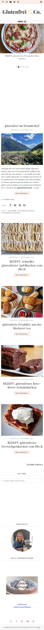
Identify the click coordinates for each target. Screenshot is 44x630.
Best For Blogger (36, 627)
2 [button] (18, 67)
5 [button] (25, 67)
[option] (22, 42)
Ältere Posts (33, 465)
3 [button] (21, 67)
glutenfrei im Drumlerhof (22, 126)
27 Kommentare (7, 199)
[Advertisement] (22, 95)
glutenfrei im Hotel (26, 211)
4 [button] (23, 67)
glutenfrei (12, 211)
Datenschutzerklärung (22, 607)
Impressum (22, 604)
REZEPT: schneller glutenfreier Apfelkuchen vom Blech (22, 265)
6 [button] (28, 67)
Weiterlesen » (22, 193)
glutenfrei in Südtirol (11, 213)
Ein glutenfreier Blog (16, 627)
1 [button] (16, 67)
